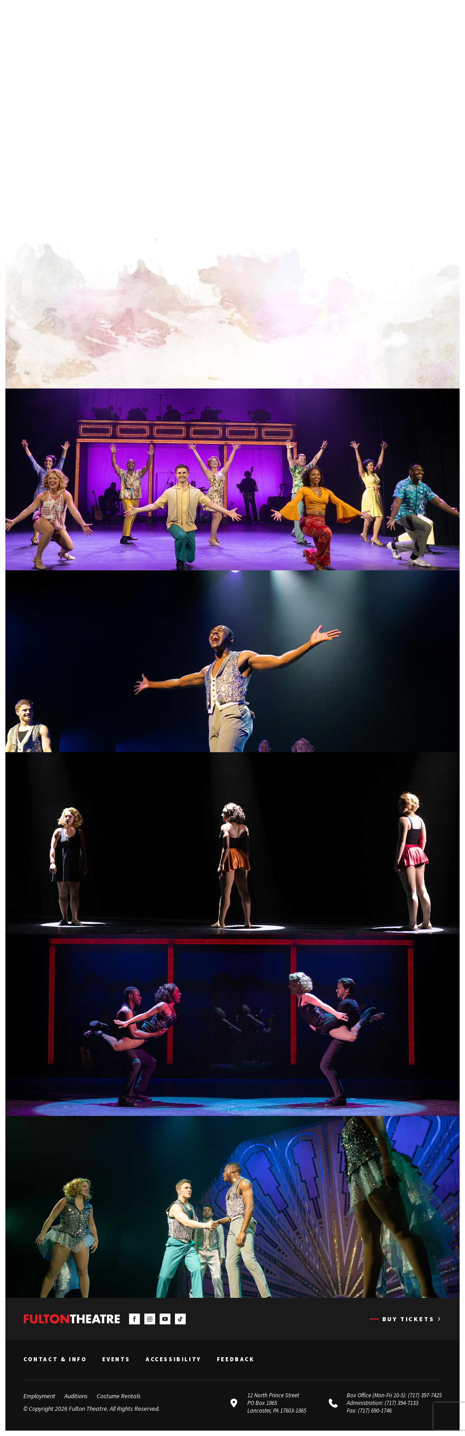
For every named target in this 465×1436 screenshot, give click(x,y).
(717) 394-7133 (401, 1403)
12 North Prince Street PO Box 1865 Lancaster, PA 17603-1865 (276, 1402)
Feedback (236, 1359)
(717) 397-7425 (425, 1395)
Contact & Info (55, 1359)
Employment (39, 1396)
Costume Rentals (119, 1396)
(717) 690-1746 (375, 1410)
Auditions (76, 1396)
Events (116, 1359)
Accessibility (173, 1359)
